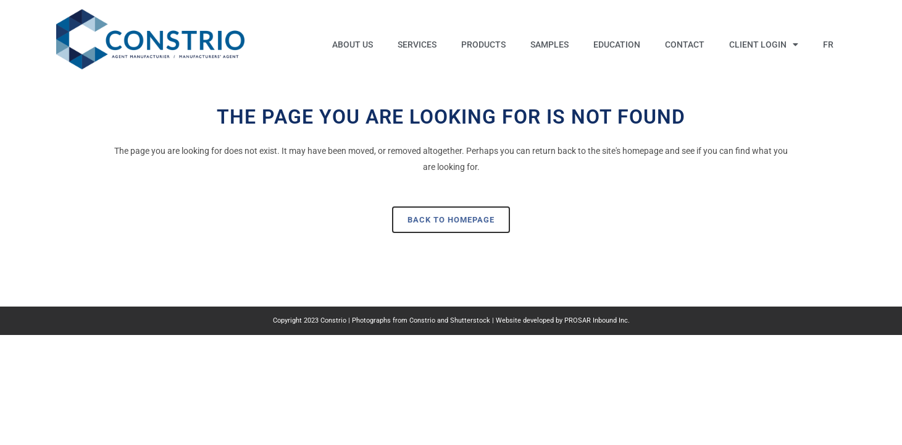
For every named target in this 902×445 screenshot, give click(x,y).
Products (483, 44)
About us (352, 44)
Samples (549, 44)
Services (417, 44)
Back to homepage (451, 219)
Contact (684, 44)
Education (616, 44)
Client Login (763, 44)
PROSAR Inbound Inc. (597, 320)
